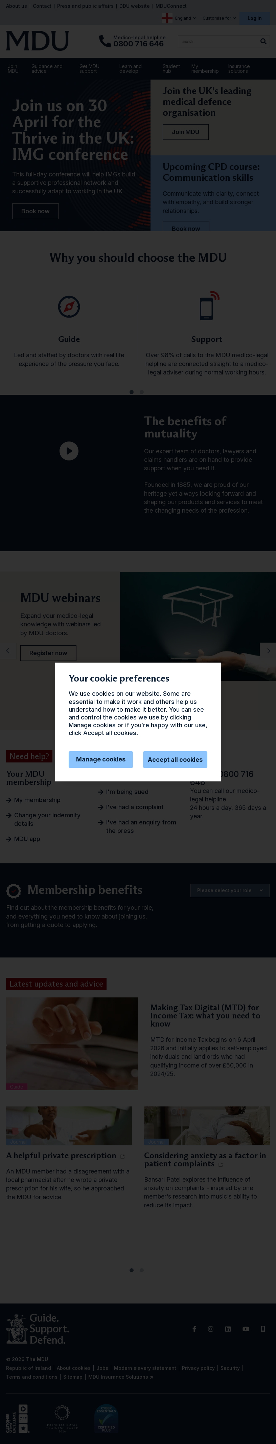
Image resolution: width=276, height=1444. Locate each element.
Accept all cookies (175, 759)
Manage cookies (100, 759)
